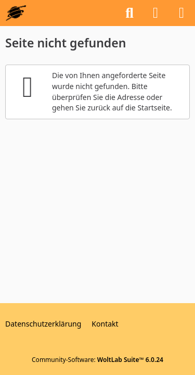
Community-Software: (97, 359)
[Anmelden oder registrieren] (155, 13)
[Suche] (129, 13)
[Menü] (181, 13)
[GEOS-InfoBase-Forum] (16, 13)
